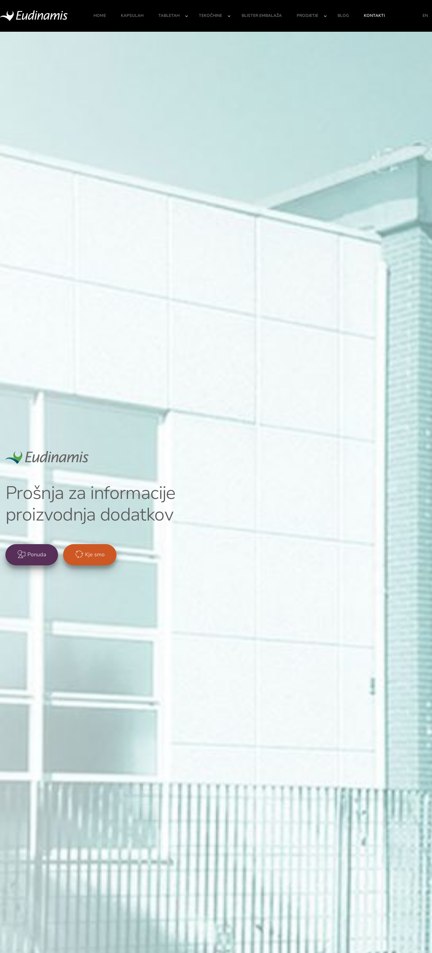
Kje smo (95, 554)
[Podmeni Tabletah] (186, 16)
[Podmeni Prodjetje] (325, 16)
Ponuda (36, 554)
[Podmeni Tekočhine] (229, 16)
